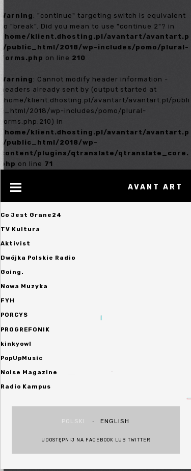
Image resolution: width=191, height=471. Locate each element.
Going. (12, 271)
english (114, 421)
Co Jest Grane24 (31, 214)
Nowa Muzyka (24, 286)
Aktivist (16, 243)
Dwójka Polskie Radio (38, 257)
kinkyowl (16, 343)
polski (73, 421)
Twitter (139, 439)
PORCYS (14, 314)
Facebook (100, 439)
